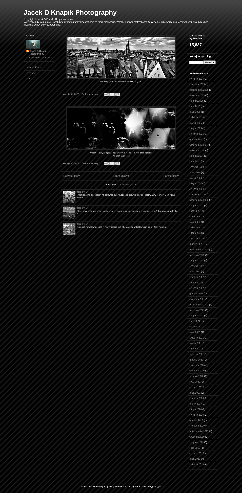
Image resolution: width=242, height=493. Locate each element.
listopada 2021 (197, 299)
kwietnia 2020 (196, 398)
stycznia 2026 (196, 78)
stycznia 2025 (196, 133)
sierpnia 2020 (196, 376)
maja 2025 (194, 111)
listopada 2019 (197, 425)
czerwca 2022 (196, 266)
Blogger (157, 486)
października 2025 (199, 89)
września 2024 (197, 150)
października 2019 (199, 431)
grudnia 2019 (196, 420)
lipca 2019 (194, 447)
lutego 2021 (195, 348)
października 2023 (199, 200)
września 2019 (197, 436)
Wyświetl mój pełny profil (39, 57)
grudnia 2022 (196, 244)
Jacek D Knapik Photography (70, 12)
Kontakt (30, 78)
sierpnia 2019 (196, 442)
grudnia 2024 (196, 139)
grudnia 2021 (196, 293)
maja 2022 (194, 271)
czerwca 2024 (196, 167)
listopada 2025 (197, 84)
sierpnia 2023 (196, 205)
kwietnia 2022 (196, 277)
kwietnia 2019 (196, 464)
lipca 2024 (194, 161)
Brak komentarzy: (90, 94)
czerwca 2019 (196, 453)
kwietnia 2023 (196, 227)
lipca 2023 (194, 211)
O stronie (31, 73)
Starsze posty (171, 175)
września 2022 (197, 255)
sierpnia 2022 (196, 260)
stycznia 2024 (196, 189)
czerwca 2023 (196, 216)
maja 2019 (194, 458)
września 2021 (197, 310)
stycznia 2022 (196, 288)
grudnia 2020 (196, 359)
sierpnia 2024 (196, 155)
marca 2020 (195, 403)
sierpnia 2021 (196, 315)
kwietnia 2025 (196, 117)
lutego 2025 (195, 128)
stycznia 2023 (196, 238)
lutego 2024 (195, 183)
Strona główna (121, 175)
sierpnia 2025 (196, 100)
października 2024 (199, 145)
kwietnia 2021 (196, 337)
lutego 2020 (195, 409)
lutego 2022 (195, 282)
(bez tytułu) (82, 192)
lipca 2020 (194, 381)
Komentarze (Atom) (126, 184)
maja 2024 (194, 172)
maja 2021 (194, 332)
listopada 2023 (197, 194)
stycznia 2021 (196, 354)
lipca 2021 (194, 321)
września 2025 (197, 95)
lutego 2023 (195, 233)
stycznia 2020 (196, 414)
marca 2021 (195, 343)
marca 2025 (195, 123)
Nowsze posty (71, 175)
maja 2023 (194, 222)
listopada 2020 (197, 365)
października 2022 (199, 249)
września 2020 (197, 370)
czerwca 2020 (196, 387)
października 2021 (199, 304)
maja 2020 (194, 392)
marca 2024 (195, 178)
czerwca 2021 (196, 326)
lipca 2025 (194, 106)
